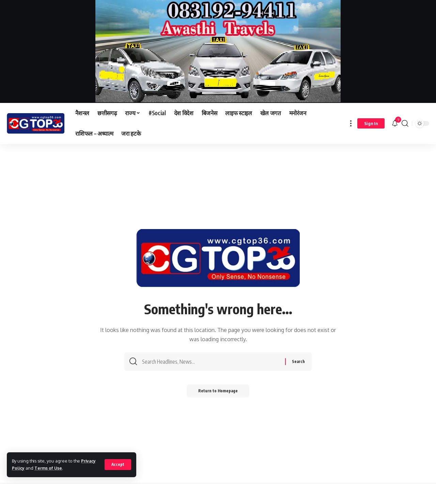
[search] (405, 123)
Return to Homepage (218, 393)
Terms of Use (49, 468)
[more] (351, 123)
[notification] (394, 123)
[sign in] (371, 123)
